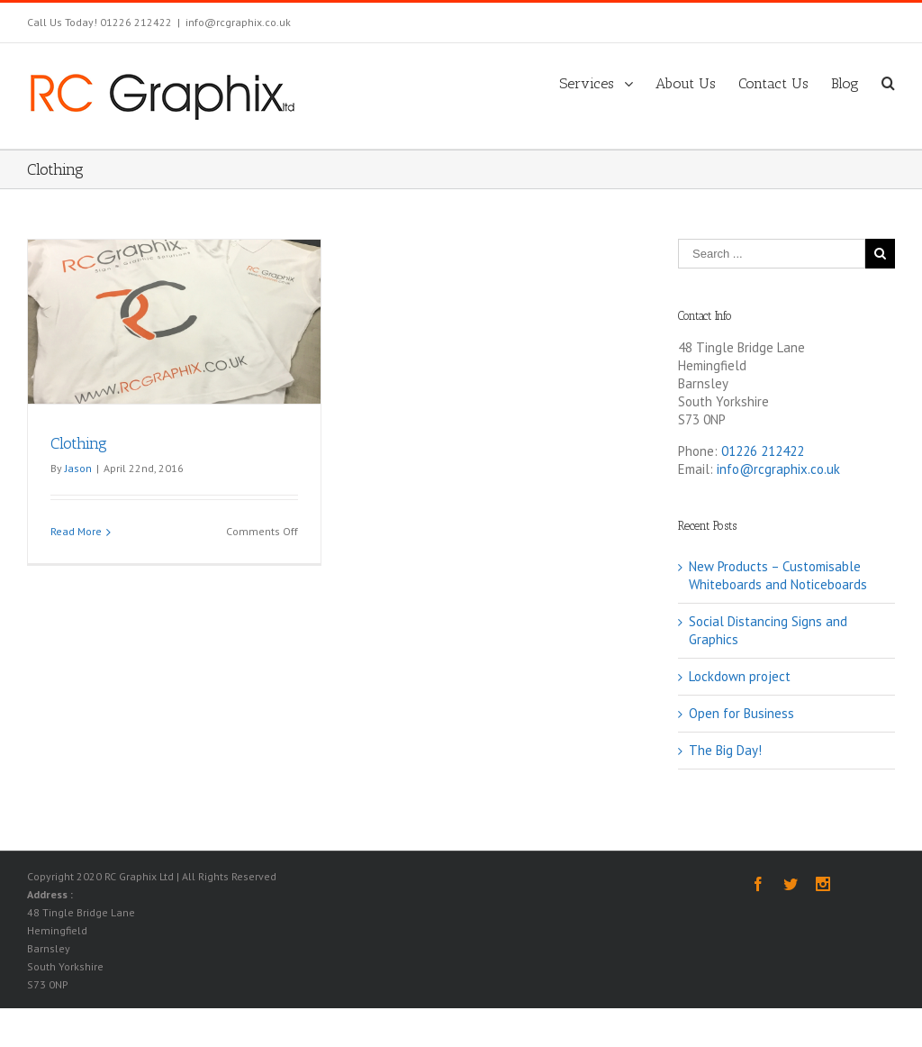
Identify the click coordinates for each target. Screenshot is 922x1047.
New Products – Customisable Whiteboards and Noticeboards (778, 574)
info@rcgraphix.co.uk (238, 22)
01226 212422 (762, 450)
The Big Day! (725, 749)
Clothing (78, 442)
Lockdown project (740, 675)
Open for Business (741, 712)
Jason (78, 467)
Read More (76, 530)
